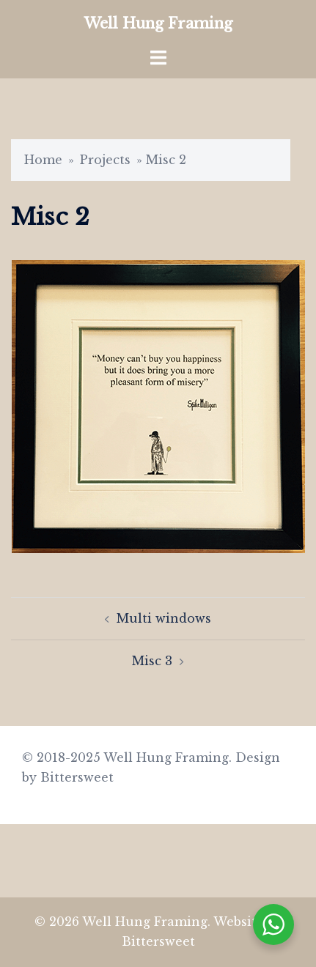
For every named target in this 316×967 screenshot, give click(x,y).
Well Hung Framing (158, 23)
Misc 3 (152, 660)
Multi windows (164, 618)
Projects (105, 159)
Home (43, 159)
